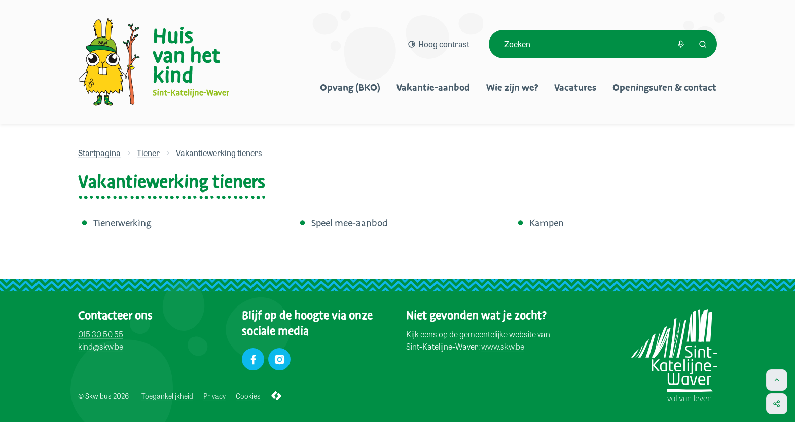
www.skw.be (502, 347)
